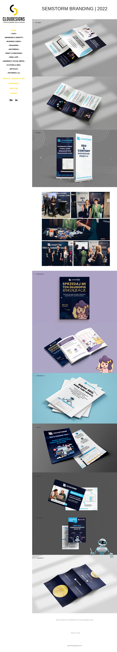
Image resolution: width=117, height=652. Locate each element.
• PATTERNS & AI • (14, 73)
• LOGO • (13, 33)
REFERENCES (14, 83)
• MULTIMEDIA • (14, 49)
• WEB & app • (13, 57)
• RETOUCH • (14, 69)
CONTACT (13, 93)
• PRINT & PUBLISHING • (14, 53)
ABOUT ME (14, 88)
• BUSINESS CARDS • (14, 41)
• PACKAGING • (13, 45)
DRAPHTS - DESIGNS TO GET (14, 78)
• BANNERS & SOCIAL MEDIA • (13, 61)
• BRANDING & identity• (13, 37)
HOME (13, 30)
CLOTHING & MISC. (13, 65)
